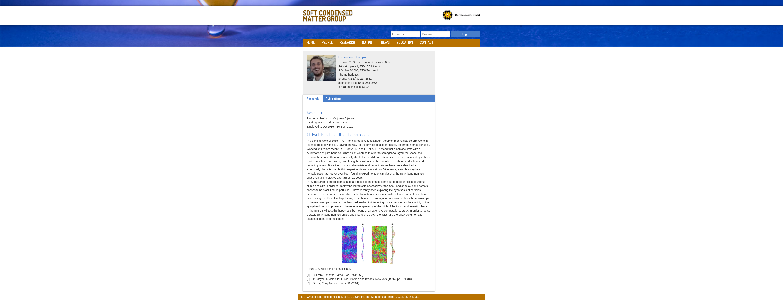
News (385, 42)
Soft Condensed (346, 14)
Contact (427, 42)
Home (311, 42)
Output (368, 42)
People (327, 42)
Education (405, 42)
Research (347, 42)
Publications (333, 99)
